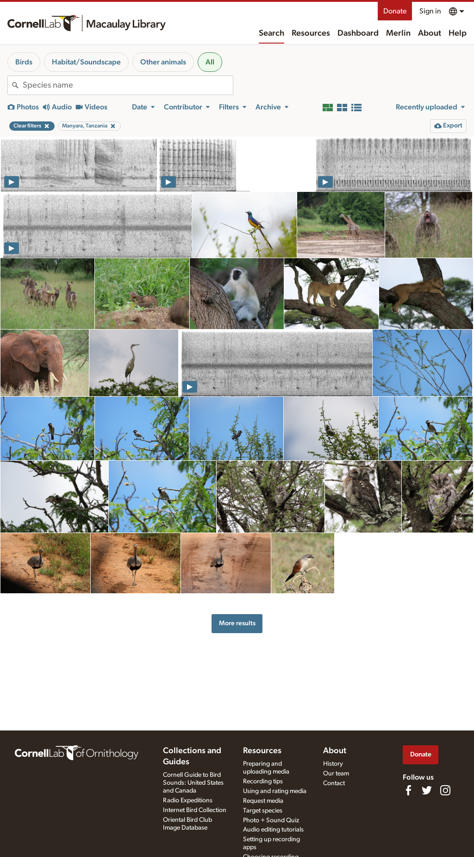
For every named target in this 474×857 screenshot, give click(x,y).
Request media (263, 801)
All (210, 62)
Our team (336, 773)
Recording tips (263, 781)
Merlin (398, 33)
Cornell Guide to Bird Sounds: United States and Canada (193, 783)
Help (458, 33)
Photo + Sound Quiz (271, 820)
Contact (334, 783)
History (333, 764)
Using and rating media (274, 791)
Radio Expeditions (187, 800)
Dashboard (358, 33)
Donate (394, 11)
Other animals (163, 62)
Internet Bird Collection (194, 810)
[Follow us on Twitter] (426, 790)
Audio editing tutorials (273, 829)
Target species (262, 810)
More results (237, 623)
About (429, 33)
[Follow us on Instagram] (445, 790)
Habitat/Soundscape (86, 62)
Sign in (430, 11)
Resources (311, 33)
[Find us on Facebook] (408, 790)
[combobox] (128, 85)
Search (271, 33)
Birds (23, 62)
